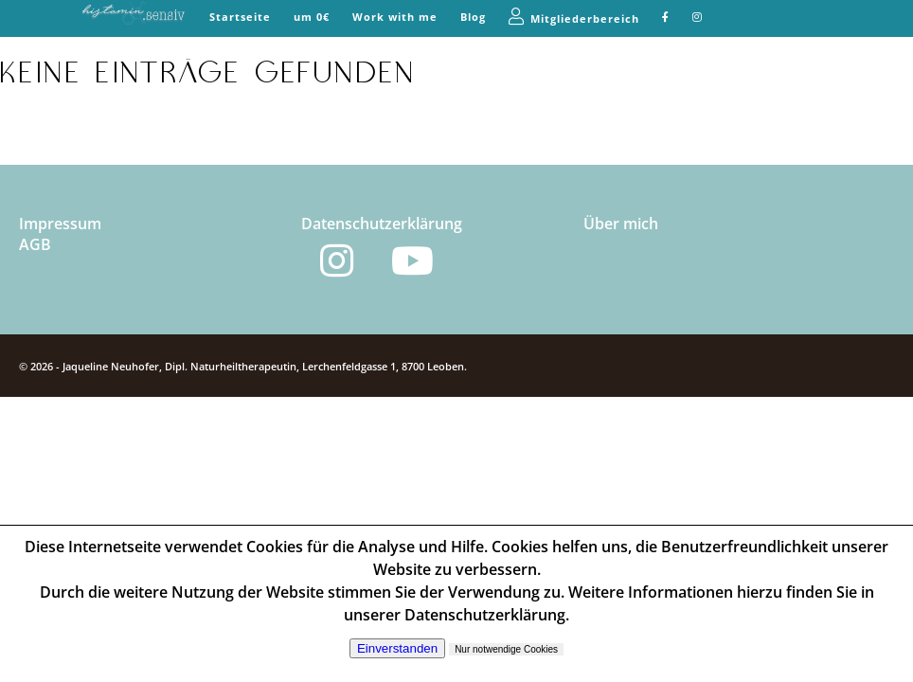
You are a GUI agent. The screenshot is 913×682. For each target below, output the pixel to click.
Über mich (620, 223)
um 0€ (312, 16)
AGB (35, 244)
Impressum (60, 223)
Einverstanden (397, 648)
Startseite (240, 16)
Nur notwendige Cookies (506, 649)
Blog (473, 16)
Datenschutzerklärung (381, 223)
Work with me (395, 16)
